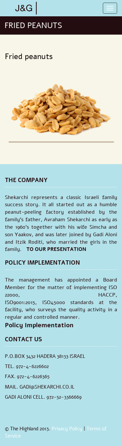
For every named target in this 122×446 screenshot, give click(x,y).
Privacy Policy (67, 428)
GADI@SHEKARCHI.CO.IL (47, 387)
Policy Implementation (39, 325)
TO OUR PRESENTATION (56, 249)
